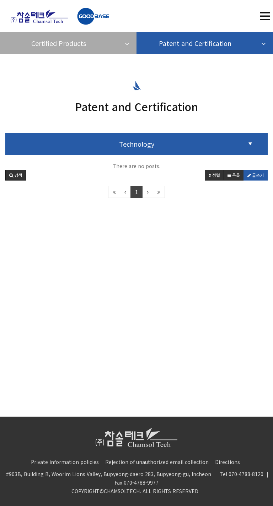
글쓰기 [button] (255, 175)
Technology (136, 143)
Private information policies (65, 461)
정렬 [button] (214, 175)
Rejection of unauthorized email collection (157, 461)
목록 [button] (234, 175)
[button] (15, 175)
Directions (227, 461)
